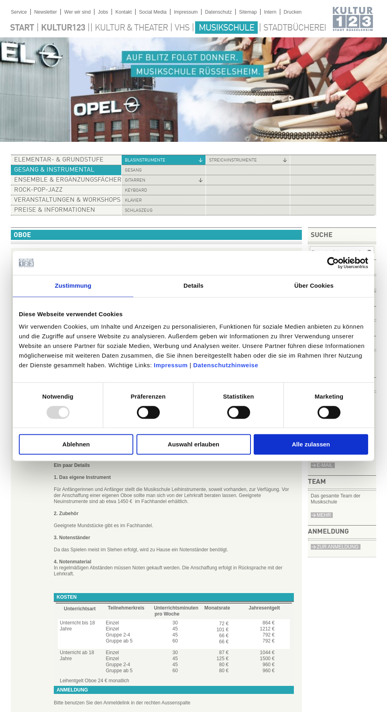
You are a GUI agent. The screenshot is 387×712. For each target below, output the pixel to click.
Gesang (133, 170)
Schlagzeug (139, 211)
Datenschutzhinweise (225, 365)
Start (22, 28)
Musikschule (226, 28)
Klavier (133, 200)
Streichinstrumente (233, 160)
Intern (270, 12)
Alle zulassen (311, 444)
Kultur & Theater (131, 28)
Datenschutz (218, 12)
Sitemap (248, 12)
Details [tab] (193, 285)
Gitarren (135, 180)
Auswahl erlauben (193, 444)
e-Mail (325, 465)
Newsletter (45, 12)
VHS (182, 28)
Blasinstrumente (145, 160)
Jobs (103, 12)
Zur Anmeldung (337, 547)
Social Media (153, 12)
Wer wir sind (77, 12)
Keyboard (136, 190)
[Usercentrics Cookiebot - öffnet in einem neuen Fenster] (333, 263)
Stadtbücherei (294, 28)
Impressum (171, 365)
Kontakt (123, 12)
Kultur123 (63, 28)
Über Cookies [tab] (314, 285)
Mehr (324, 515)
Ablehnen (76, 444)
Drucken (293, 12)
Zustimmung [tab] (73, 285)
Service (19, 12)
